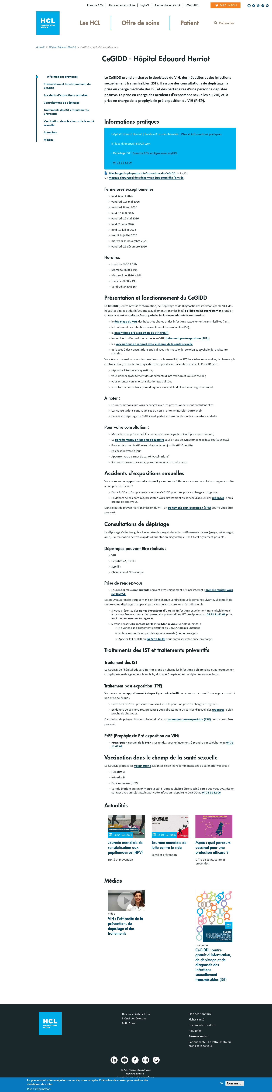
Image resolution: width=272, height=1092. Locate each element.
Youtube (124, 1060)
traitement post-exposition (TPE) (187, 338)
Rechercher (224, 23)
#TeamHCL (192, 5)
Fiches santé (196, 1019)
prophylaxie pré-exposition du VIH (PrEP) (141, 332)
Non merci (234, 1084)
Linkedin (114, 1060)
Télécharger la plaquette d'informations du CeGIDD (142, 173)
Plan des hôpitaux (200, 1014)
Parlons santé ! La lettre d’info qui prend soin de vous (210, 1043)
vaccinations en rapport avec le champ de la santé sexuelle (154, 344)
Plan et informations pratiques (201, 134)
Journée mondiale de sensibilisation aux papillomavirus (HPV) (125, 847)
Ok (221, 1084)
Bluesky (156, 1060)
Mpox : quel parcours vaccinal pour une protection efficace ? (212, 847)
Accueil (40, 47)
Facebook (135, 1060)
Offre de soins (140, 23)
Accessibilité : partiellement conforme (135, 1077)
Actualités (50, 132)
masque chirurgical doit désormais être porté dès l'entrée (146, 177)
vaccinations (142, 765)
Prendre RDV (95, 5)
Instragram (145, 1060)
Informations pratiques (62, 76)
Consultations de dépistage (62, 102)
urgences (218, 498)
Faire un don (228, 5)
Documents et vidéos (202, 1025)
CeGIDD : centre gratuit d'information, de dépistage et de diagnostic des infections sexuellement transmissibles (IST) (213, 965)
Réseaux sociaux (199, 1036)
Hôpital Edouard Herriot (62, 47)
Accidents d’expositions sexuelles (65, 95)
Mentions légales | (135, 1074)
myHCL (144, 5)
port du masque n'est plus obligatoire (139, 439)
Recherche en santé (167, 5)
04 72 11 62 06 (122, 162)
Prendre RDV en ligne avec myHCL (155, 153)
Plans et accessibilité (122, 5)
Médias (48, 139)
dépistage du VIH (125, 321)
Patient (189, 23)
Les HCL (90, 23)
